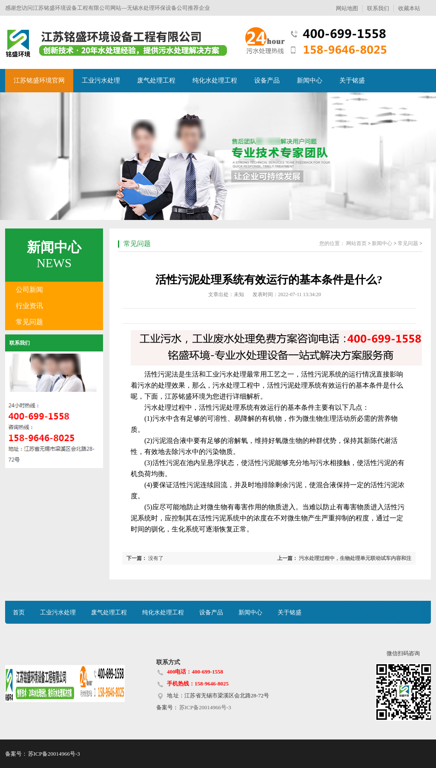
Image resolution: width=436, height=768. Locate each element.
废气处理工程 (156, 80)
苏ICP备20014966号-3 (204, 707)
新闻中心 (309, 80)
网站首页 (356, 243)
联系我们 (378, 8)
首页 (19, 612)
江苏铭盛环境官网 (39, 80)
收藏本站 (409, 8)
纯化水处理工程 (214, 80)
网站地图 (347, 8)
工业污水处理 (101, 80)
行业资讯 (29, 305)
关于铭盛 (352, 80)
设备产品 (267, 80)
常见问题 (29, 321)
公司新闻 (29, 289)
